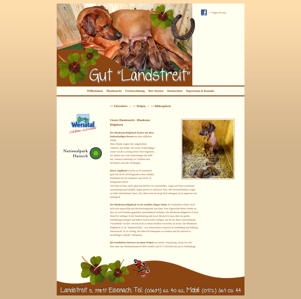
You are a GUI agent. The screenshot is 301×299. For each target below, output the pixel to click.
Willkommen (95, 90)
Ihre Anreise (155, 90)
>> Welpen (139, 106)
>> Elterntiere (118, 106)
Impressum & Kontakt (200, 90)
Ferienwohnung (135, 90)
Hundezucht (114, 90)
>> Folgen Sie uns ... (218, 12)
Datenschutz (174, 90)
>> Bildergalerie (161, 106)
